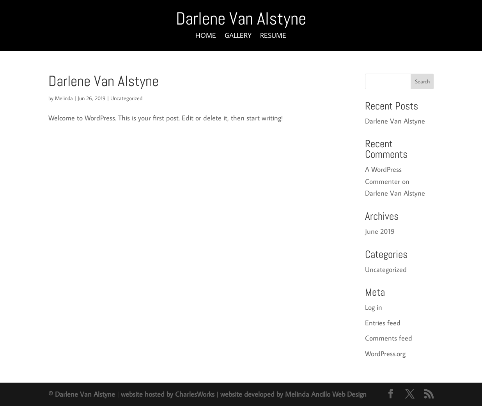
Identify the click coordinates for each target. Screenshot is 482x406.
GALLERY (238, 36)
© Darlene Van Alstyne (81, 394)
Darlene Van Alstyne (103, 81)
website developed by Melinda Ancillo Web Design (293, 394)
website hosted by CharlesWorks (167, 394)
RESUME (273, 36)
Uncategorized (126, 98)
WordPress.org (385, 353)
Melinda (64, 98)
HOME (205, 36)
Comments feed (388, 338)
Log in (373, 307)
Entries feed (382, 322)
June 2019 (380, 231)
